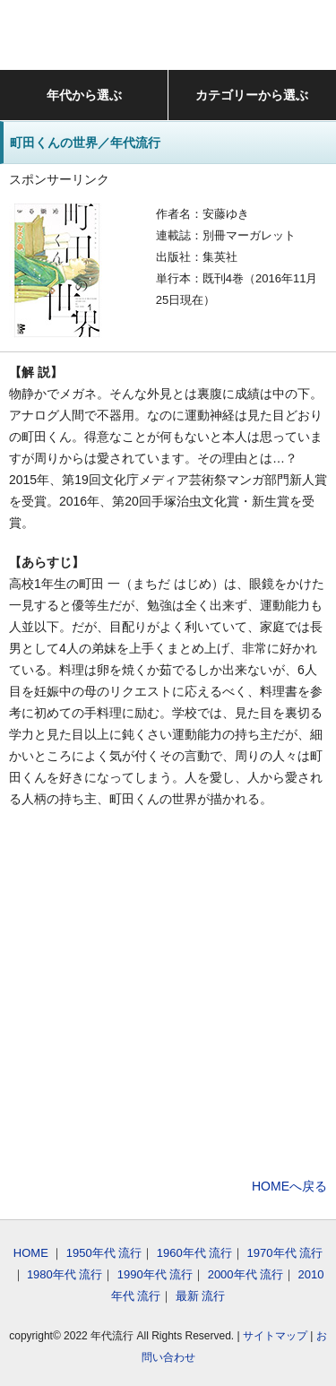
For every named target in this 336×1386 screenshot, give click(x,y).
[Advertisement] (168, 995)
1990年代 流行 (155, 1274)
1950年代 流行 (104, 1253)
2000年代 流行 (246, 1274)
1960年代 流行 (195, 1253)
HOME (30, 1253)
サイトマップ (275, 1336)
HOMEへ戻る (289, 1186)
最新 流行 (201, 1296)
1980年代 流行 (65, 1274)
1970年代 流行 (285, 1253)
